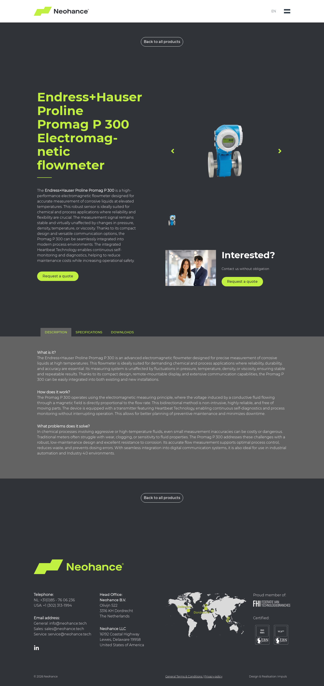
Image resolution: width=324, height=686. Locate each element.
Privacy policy (213, 676)
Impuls (282, 676)
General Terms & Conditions (183, 676)
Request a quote (58, 276)
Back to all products (162, 42)
